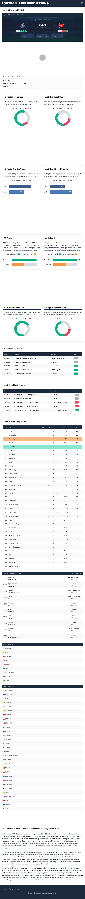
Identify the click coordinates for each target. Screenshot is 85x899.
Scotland (7, 776)
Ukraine (7, 805)
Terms (11, 889)
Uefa (5, 668)
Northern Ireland (10, 756)
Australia (8, 694)
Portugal (7, 677)
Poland (7, 764)
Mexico (6, 752)
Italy (6, 660)
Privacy (5, 889)
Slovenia (7, 784)
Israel (6, 743)
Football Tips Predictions (25, 3)
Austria (7, 698)
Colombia (7, 711)
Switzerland (8, 796)
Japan (6, 747)
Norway (7, 760)
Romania (7, 768)
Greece (6, 731)
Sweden (7, 792)
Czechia (7, 719)
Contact (16, 889)
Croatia (7, 715)
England (7, 648)
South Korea (8, 788)
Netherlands (8, 673)
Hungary (7, 735)
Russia (6, 772)
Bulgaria (7, 707)
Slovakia (7, 780)
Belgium (7, 703)
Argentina (8, 690)
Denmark (7, 723)
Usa (5, 809)
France (6, 664)
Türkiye (6, 800)
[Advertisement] (42, 57)
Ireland (7, 739)
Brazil (6, 681)
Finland (7, 727)
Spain (6, 652)
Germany (7, 656)
